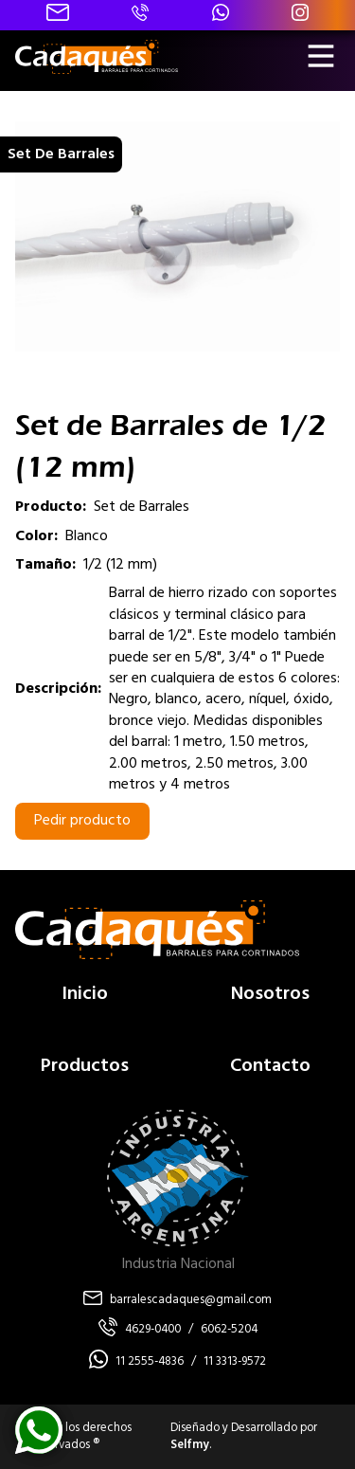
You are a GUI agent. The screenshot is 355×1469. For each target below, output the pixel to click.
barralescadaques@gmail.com (191, 1300)
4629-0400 (153, 1329)
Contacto (270, 1066)
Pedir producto (82, 820)
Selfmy (189, 1445)
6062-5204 (229, 1329)
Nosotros (270, 994)
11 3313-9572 (235, 1361)
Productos (85, 1066)
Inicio (85, 994)
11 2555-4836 (149, 1361)
